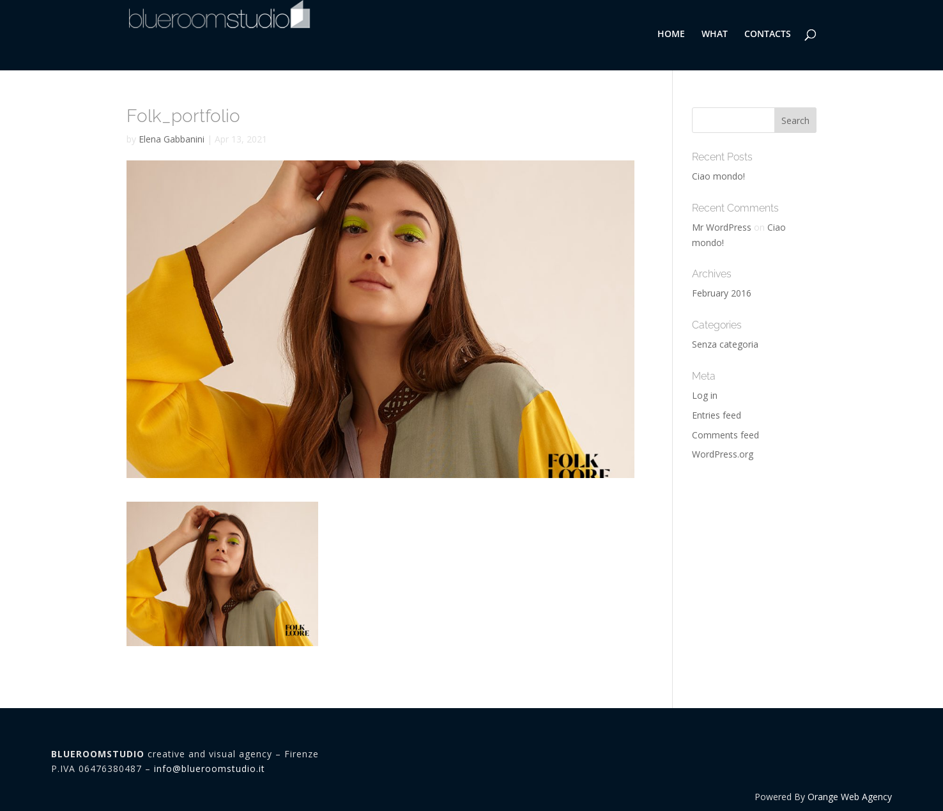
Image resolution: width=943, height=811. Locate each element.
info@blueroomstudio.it (209, 768)
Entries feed (716, 415)
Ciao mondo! (718, 176)
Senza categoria (725, 344)
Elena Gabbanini (171, 139)
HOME (671, 34)
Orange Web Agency (850, 797)
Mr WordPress (721, 227)
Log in (704, 395)
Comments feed (725, 435)
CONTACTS (767, 34)
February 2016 (721, 293)
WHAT (715, 34)
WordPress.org (722, 454)
